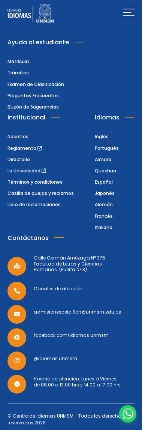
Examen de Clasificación (35, 84)
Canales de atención (58, 289)
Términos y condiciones (35, 182)
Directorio (18, 159)
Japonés (105, 193)
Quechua (105, 170)
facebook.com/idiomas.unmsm (71, 335)
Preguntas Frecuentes (33, 95)
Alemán (104, 204)
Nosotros (17, 136)
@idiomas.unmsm (55, 359)
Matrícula (18, 61)
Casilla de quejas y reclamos (40, 193)
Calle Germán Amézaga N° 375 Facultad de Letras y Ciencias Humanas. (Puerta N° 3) (69, 264)
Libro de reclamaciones (34, 204)
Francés (104, 216)
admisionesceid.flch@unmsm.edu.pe (77, 312)
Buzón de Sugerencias (33, 106)
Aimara (103, 159)
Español (104, 182)
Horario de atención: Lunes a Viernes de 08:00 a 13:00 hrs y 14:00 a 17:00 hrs (77, 382)
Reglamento (24, 148)
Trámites (18, 72)
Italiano (103, 227)
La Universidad (26, 170)
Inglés (102, 136)
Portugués (107, 148)
